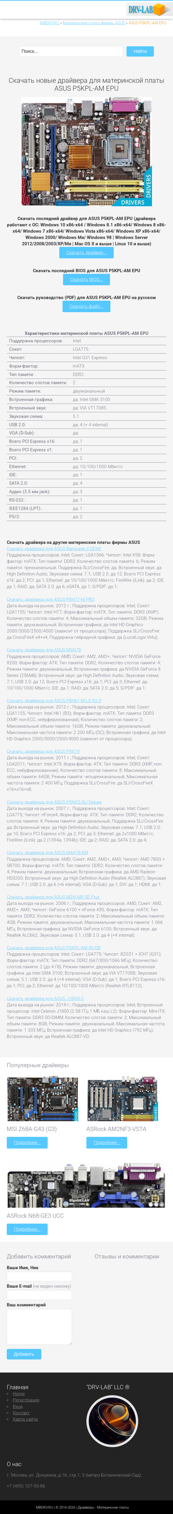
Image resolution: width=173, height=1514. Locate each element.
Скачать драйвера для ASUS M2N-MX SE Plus (53, 896)
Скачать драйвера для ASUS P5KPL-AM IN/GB (54, 947)
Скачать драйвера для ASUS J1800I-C (45, 998)
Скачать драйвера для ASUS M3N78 (44, 649)
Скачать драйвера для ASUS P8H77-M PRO (51, 598)
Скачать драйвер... (86, 252)
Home (19, 1392)
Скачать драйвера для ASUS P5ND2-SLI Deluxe (54, 801)
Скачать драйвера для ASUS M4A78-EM (47, 852)
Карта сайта (25, 1418)
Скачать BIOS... (86, 279)
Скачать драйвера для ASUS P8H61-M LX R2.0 (54, 700)
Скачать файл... (86, 306)
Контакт (21, 1411)
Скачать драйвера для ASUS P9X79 (43, 750)
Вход (18, 1405)
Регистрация (26, 1399)
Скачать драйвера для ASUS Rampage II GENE (54, 548)
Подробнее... (27, 1142)
